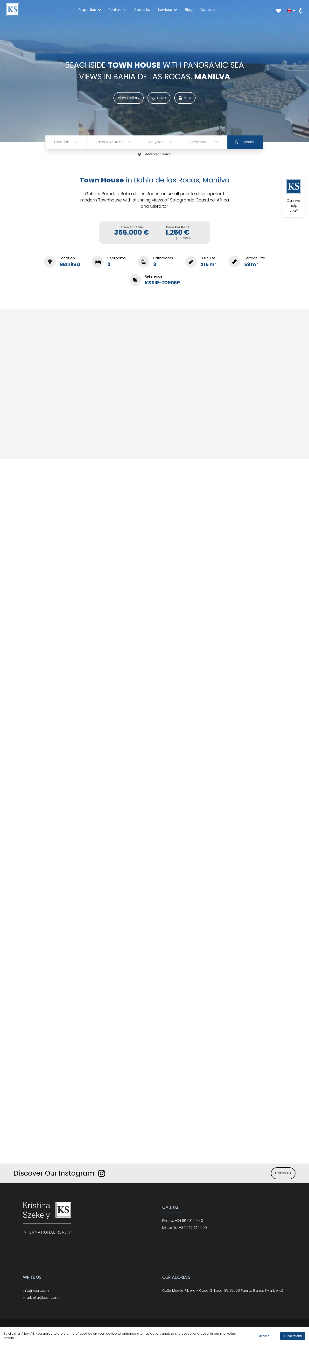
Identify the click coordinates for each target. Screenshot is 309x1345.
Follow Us (283, 1173)
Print (185, 97)
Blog (189, 9)
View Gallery (128, 97)
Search (244, 142)
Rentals (117, 9)
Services (167, 9)
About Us (142, 9)
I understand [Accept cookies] (293, 1336)
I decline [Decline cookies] (263, 1336)
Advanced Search (154, 154)
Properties (89, 9)
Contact (207, 9)
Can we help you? (293, 196)
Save (159, 97)
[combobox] (54, 142)
